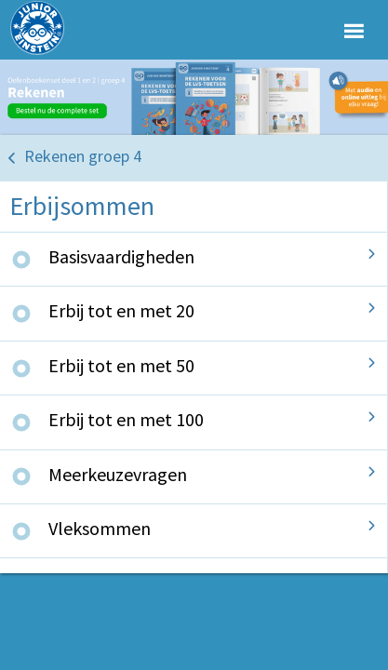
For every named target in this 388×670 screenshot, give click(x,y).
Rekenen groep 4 (82, 156)
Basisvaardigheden (121, 256)
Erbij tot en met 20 (121, 310)
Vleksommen (99, 528)
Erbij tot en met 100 (126, 419)
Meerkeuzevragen (117, 474)
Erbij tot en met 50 (121, 365)
